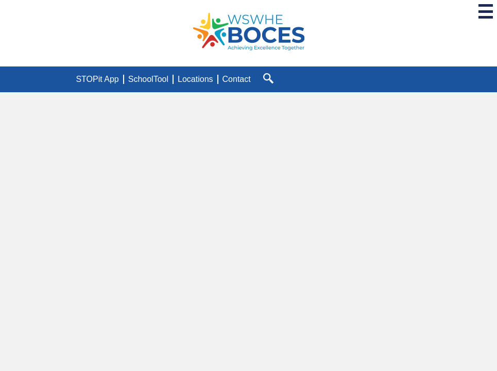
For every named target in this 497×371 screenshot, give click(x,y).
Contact (236, 79)
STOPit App (97, 79)
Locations (195, 79)
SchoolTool (148, 79)
